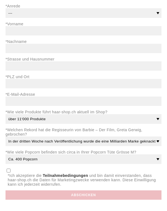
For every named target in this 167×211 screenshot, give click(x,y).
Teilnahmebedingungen (65, 175)
